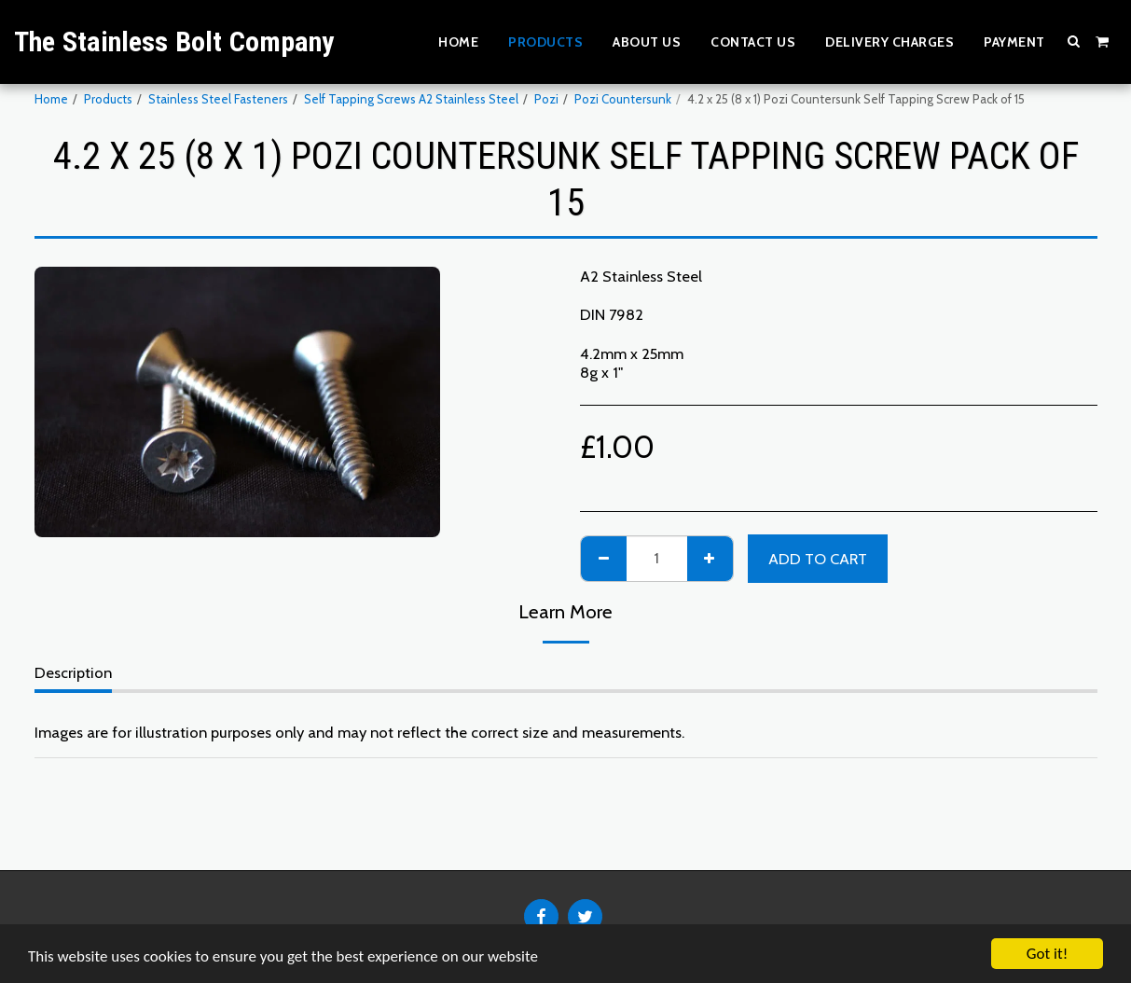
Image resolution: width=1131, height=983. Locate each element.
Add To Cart (817, 558)
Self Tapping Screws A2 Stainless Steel (411, 98)
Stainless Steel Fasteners (218, 98)
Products (108, 98)
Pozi (546, 98)
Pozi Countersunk (622, 98)
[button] (1074, 41)
